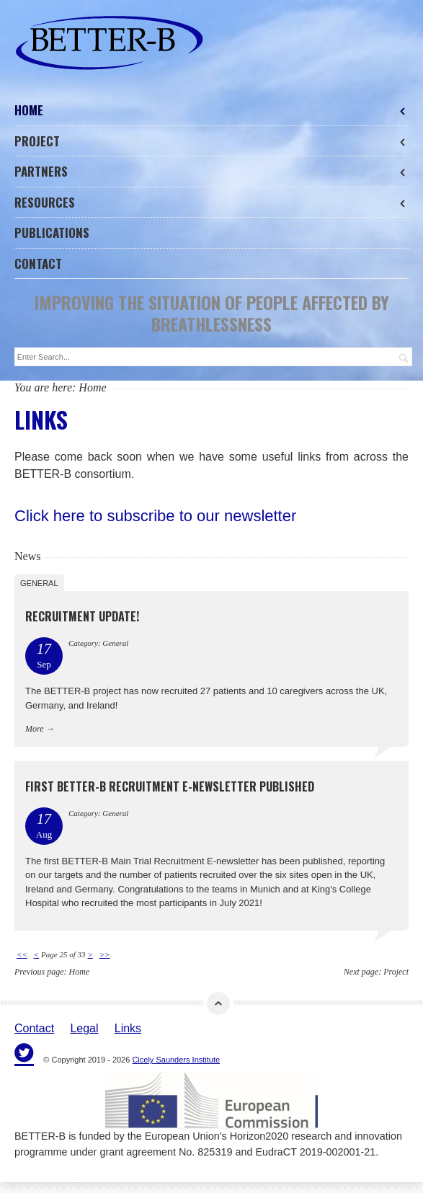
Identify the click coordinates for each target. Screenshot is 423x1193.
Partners (211, 171)
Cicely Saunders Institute (176, 1059)
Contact (38, 263)
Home (211, 110)
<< (22, 954)
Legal (84, 1028)
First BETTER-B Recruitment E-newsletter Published (169, 786)
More (34, 729)
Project (211, 141)
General (39, 583)
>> (104, 954)
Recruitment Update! (82, 616)
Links (128, 1028)
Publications (51, 232)
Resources (211, 202)
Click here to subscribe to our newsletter (155, 516)
